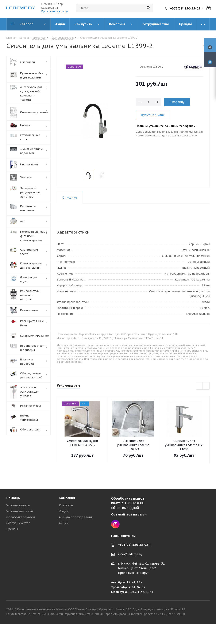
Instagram (115, 524)
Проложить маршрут (54, 11)
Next (206, 386)
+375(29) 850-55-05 (185, 8)
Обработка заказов (20, 517)
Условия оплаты (18, 505)
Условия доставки (19, 511)
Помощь (13, 498)
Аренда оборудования (75, 517)
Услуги (64, 511)
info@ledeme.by (130, 554)
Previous (199, 386)
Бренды (12, 529)
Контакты (66, 505)
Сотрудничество (18, 523)
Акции (63, 523)
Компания (67, 498)
